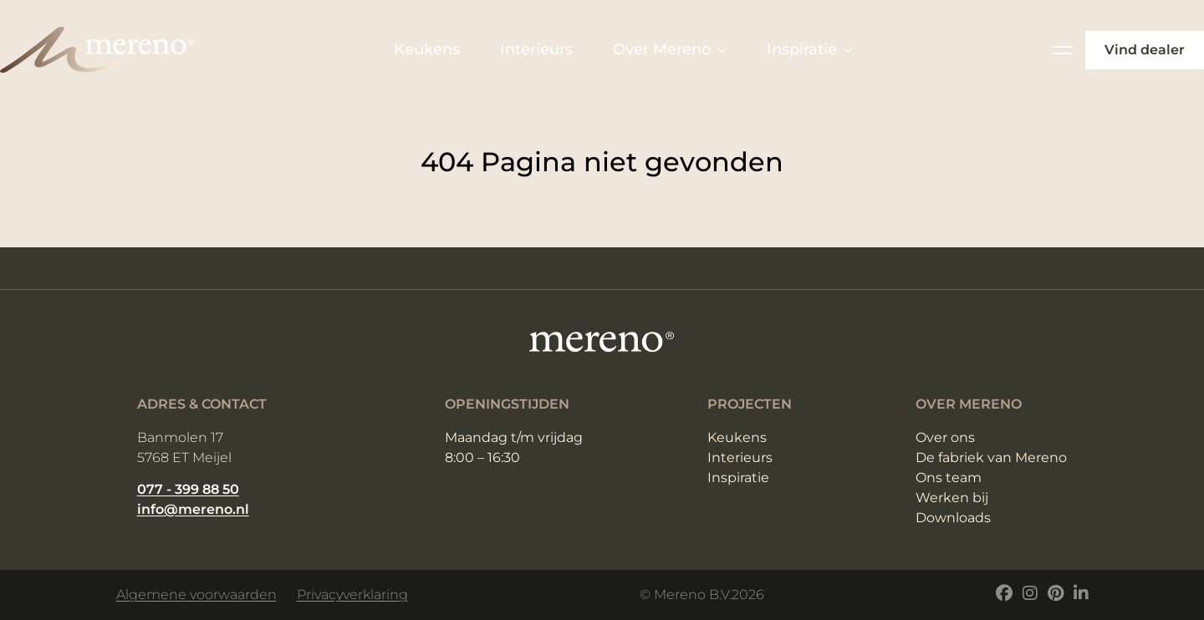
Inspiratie (810, 49)
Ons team (949, 477)
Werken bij (952, 498)
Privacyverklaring (352, 594)
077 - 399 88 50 (188, 489)
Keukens (427, 49)
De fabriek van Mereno (991, 457)
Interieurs (536, 49)
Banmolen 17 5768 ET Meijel (184, 447)
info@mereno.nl (193, 509)
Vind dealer (1145, 50)
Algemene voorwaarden (196, 594)
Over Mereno (670, 49)
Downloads (953, 518)
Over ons (945, 437)
